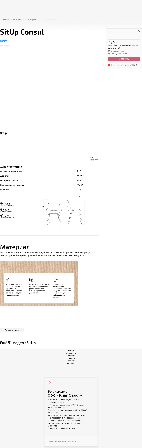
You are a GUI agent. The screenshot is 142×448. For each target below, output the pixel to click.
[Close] (51, 384)
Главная (6, 20)
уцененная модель (122, 66)
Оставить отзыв (12, 331)
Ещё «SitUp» (32, 343)
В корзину (124, 59)
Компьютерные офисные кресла (25, 20)
